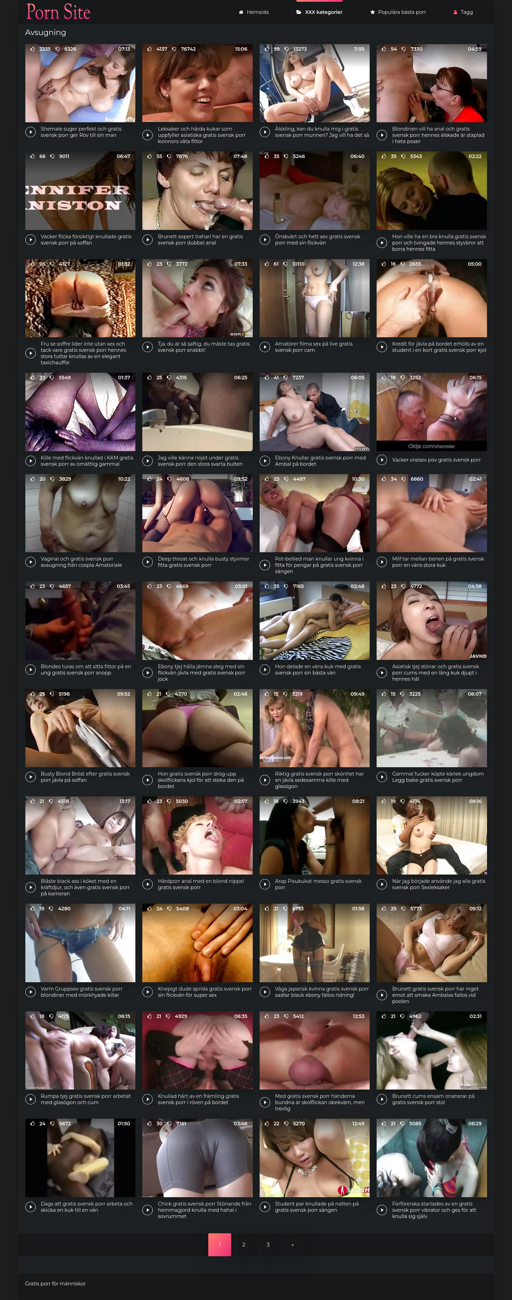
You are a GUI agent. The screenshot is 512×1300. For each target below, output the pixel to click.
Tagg (463, 12)
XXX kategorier (319, 12)
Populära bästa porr (398, 12)
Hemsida (254, 12)
